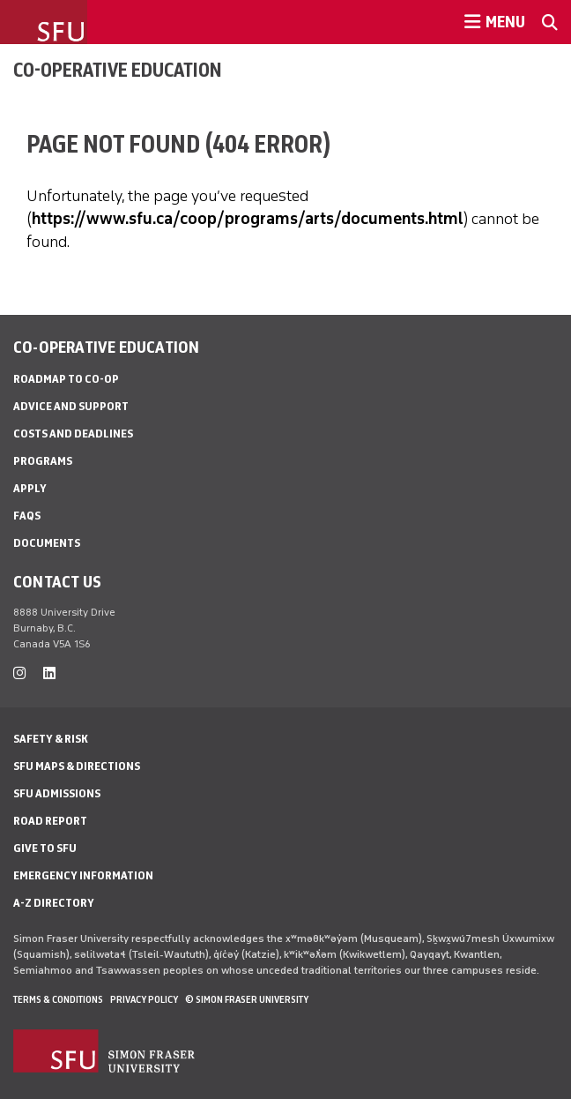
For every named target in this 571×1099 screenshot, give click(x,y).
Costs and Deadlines (73, 433)
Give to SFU (45, 848)
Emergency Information (83, 875)
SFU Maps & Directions (76, 766)
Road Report (50, 820)
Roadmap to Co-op (66, 378)
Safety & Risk (50, 738)
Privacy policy (144, 999)
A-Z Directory (53, 902)
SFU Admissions (56, 793)
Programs (42, 460)
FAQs (27, 515)
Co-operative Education (117, 69)
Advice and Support (71, 406)
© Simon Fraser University (246, 999)
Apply (30, 488)
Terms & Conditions (58, 999)
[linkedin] (49, 673)
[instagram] (19, 673)
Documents (46, 542)
